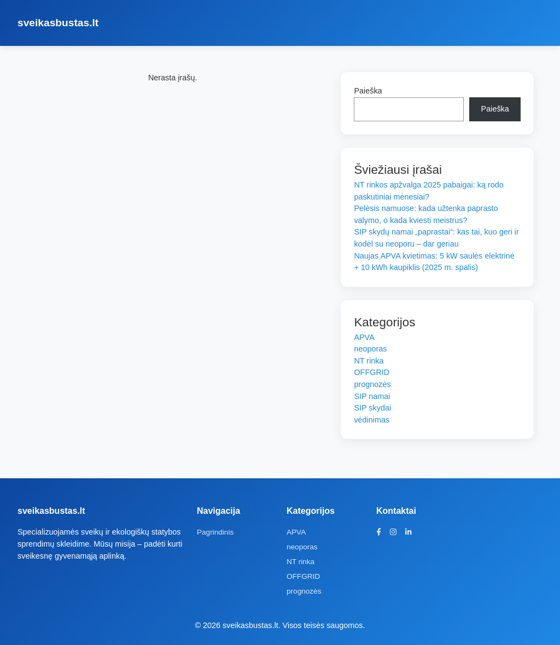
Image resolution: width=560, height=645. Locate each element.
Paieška (368, 90)
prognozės (372, 384)
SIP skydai (372, 407)
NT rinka (368, 360)
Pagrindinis (215, 532)
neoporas (370, 348)
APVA (364, 337)
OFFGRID (371, 372)
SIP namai (372, 396)
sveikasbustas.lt (58, 22)
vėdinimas (371, 419)
